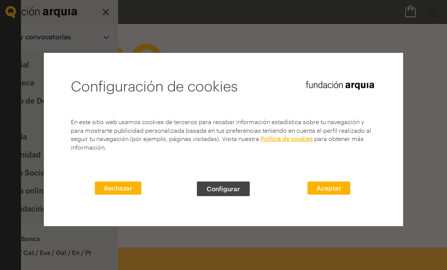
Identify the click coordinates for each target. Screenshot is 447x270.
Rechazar (118, 188)
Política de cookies (287, 138)
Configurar (223, 188)
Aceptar (328, 188)
